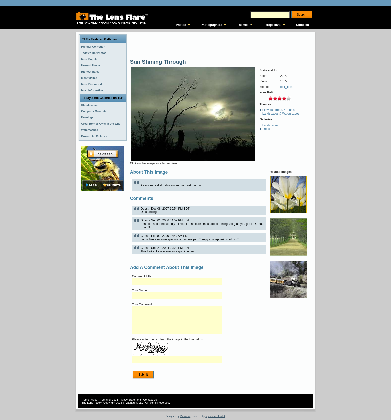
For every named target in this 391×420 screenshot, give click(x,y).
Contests (302, 25)
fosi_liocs (286, 87)
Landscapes (270, 125)
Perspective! (272, 25)
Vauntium (185, 416)
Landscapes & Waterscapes (280, 113)
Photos (181, 25)
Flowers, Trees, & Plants (278, 110)
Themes (242, 25)
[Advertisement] (103, 271)
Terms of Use (108, 399)
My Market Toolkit (215, 416)
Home (85, 399)
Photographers (211, 25)
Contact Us (150, 399)
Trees (266, 129)
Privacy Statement (130, 399)
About (94, 399)
